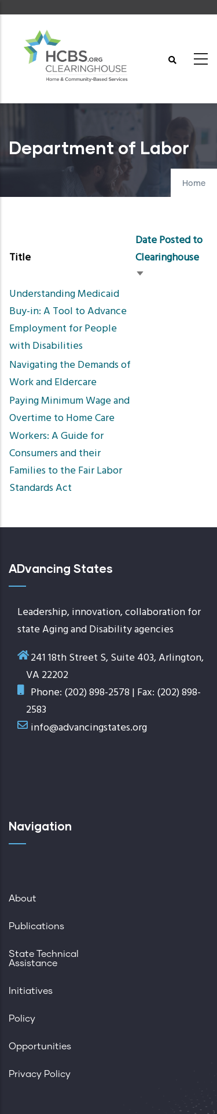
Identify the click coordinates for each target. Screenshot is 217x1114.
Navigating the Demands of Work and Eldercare (70, 374)
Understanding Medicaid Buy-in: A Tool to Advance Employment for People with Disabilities (68, 320)
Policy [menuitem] (22, 1018)
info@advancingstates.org (89, 728)
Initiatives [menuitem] (31, 991)
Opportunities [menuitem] (40, 1046)
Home (193, 184)
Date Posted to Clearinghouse (169, 258)
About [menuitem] (22, 898)
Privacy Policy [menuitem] (40, 1074)
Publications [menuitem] (36, 926)
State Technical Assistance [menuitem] (44, 958)
